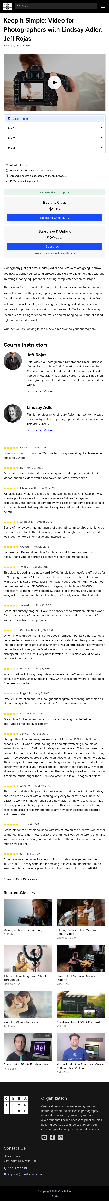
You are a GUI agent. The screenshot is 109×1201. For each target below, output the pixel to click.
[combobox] (56, 6)
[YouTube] (44, 1137)
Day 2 (11, 138)
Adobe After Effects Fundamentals (26, 1064)
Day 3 (11, 148)
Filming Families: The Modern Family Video (76, 932)
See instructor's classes (42, 391)
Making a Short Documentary (23, 930)
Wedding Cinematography (21, 1022)
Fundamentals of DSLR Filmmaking (80, 1022)
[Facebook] (52, 1137)
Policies (54, 1196)
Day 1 (10, 128)
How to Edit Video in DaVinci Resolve (76, 978)
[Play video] (54, 82)
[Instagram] (60, 1137)
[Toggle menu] (103, 6)
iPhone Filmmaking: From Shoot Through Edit (25, 978)
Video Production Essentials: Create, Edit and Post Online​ (81, 1066)
